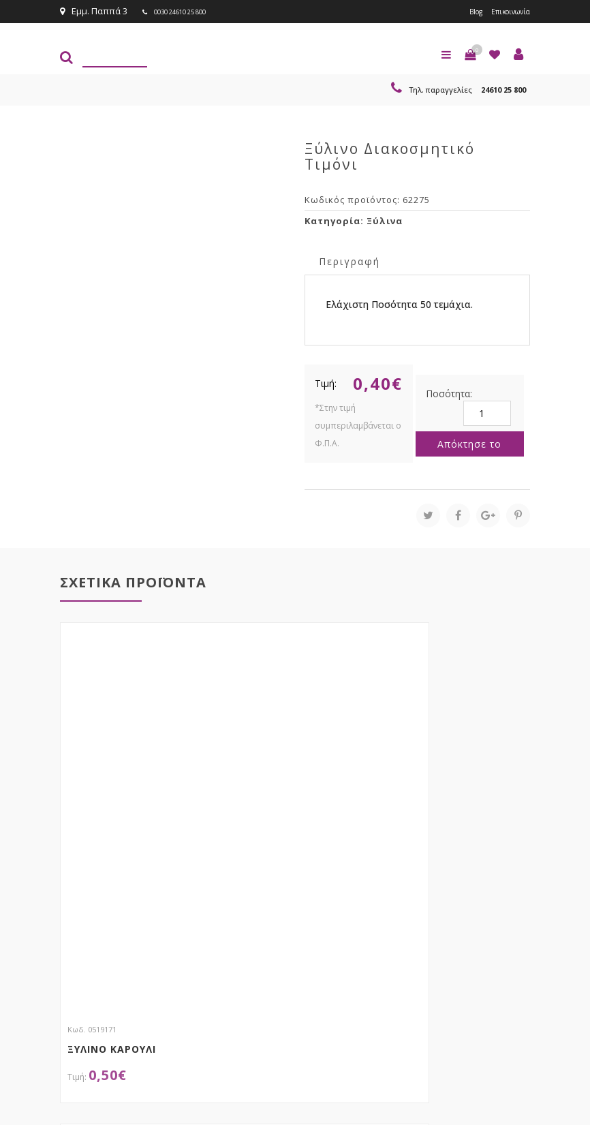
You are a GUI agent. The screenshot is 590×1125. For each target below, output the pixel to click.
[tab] (349, 259)
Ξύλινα (385, 219)
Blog (460, 11)
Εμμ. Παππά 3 (93, 11)
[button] (470, 53)
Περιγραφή (349, 259)
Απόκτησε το (469, 442)
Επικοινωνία (504, 11)
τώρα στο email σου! (271, 891)
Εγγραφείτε (493, 918)
